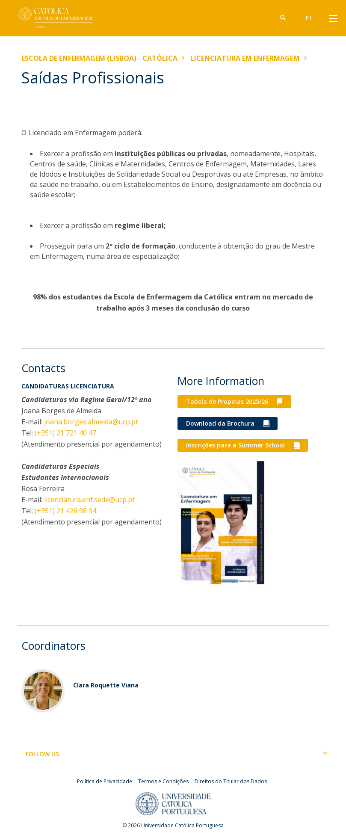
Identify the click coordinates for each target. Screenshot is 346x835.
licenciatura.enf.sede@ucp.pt (89, 499)
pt (309, 17)
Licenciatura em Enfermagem (245, 58)
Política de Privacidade (104, 781)
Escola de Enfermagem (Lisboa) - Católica (99, 58)
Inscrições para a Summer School (235, 445)
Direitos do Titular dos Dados (231, 781)
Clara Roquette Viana (106, 685)
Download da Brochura (220, 423)
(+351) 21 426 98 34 (65, 510)
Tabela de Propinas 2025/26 (227, 401)
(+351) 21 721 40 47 (65, 433)
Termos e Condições (163, 781)
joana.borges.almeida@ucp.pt (91, 421)
